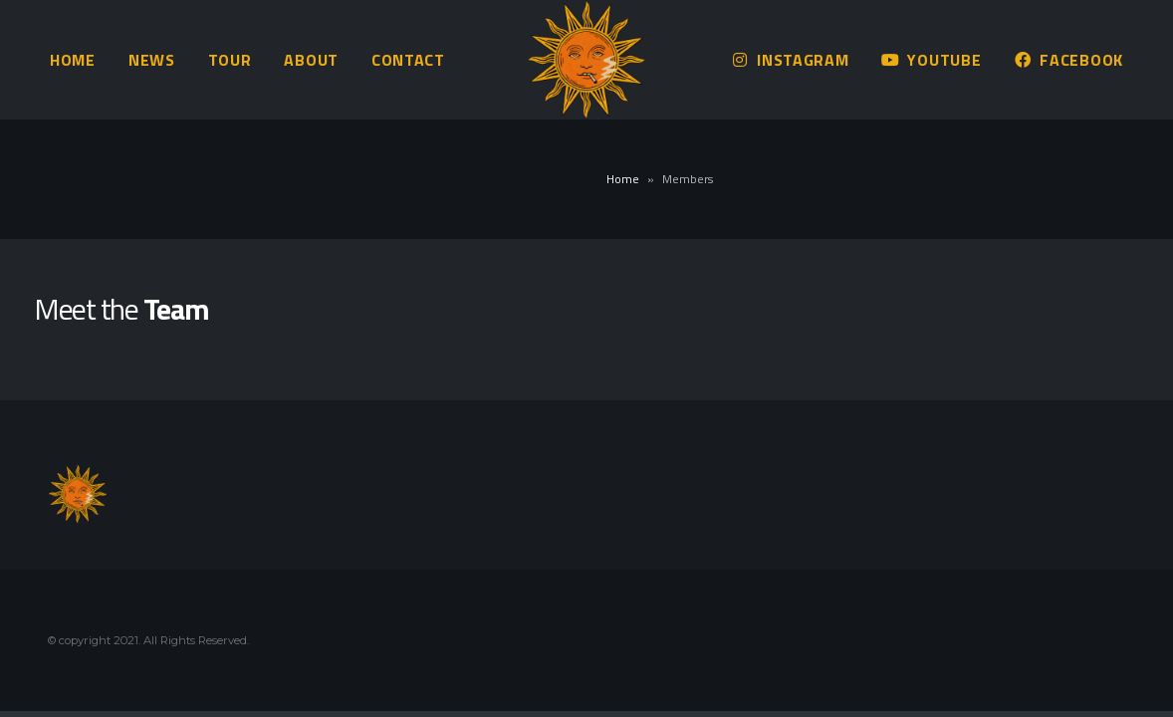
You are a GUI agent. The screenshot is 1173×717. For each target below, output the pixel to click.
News (151, 60)
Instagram (789, 60)
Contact (408, 60)
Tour (230, 60)
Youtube (931, 60)
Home (73, 60)
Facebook (1068, 60)
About (311, 60)
